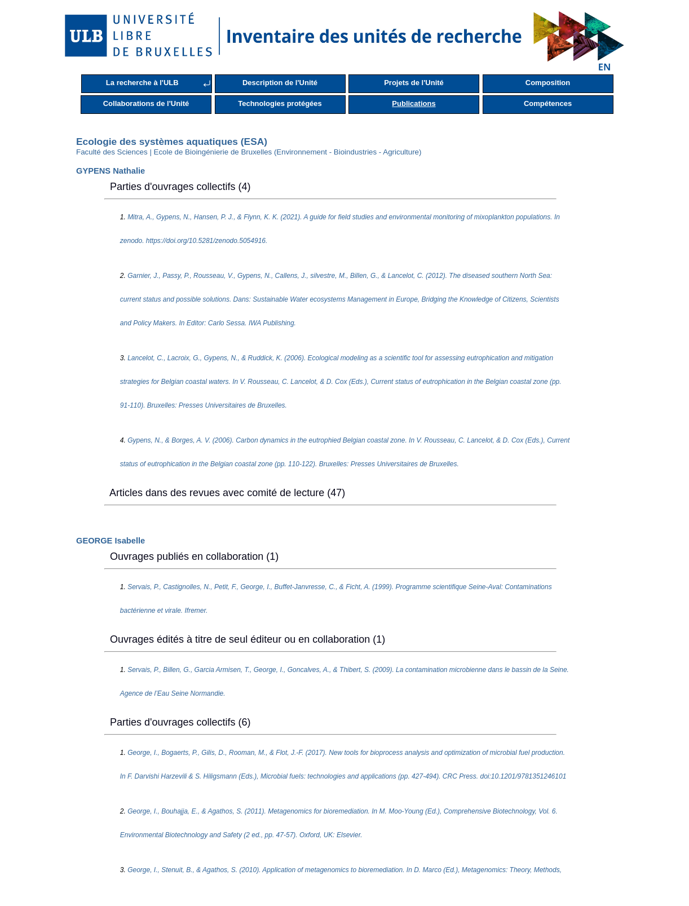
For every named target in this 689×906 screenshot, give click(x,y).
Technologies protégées (280, 103)
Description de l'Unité (279, 82)
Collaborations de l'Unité (146, 103)
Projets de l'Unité (414, 82)
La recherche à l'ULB (142, 82)
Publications (413, 103)
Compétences (548, 103)
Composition (547, 82)
